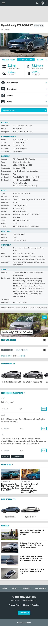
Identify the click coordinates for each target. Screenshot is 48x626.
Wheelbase (5, 205)
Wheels (3, 217)
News (14, 588)
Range (3, 165)
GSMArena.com (30, 600)
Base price (5, 132)
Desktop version (24, 623)
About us (35, 605)
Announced (5, 126)
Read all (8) (5, 457)
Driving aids (5, 278)
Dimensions (5, 199)
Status (3, 129)
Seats (3, 248)
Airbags (4, 272)
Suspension (5, 214)
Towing (3, 226)
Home (4, 588)
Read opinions (27, 89)
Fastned (22, 355)
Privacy (12, 605)
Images (27, 101)
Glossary (26, 605)
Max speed (5, 148)
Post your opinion (17, 457)
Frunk (3, 223)
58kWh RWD (8, 59)
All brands (40, 588)
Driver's (4, 237)
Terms (18, 605)
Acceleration (5, 145)
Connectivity (5, 262)
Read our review (27, 82)
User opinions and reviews (13, 393)
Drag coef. (5, 202)
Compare (27, 95)
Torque (3, 142)
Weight (3, 211)
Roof (3, 253)
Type (3, 194)
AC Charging (5, 177)
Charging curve (6, 355)
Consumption (6, 168)
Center (3, 234)
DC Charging (5, 180)
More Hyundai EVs (8, 499)
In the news (7, 464)
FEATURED (5, 525)
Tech (3, 162)
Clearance (4, 208)
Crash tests (5, 302)
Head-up (4, 240)
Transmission (6, 151)
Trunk (3, 220)
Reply (44, 409)
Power (3, 139)
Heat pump (5, 174)
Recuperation (6, 171)
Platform (4, 196)
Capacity (4, 159)
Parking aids (5, 256)
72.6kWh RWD (26, 59)
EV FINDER (24, 613)
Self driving (5, 299)
